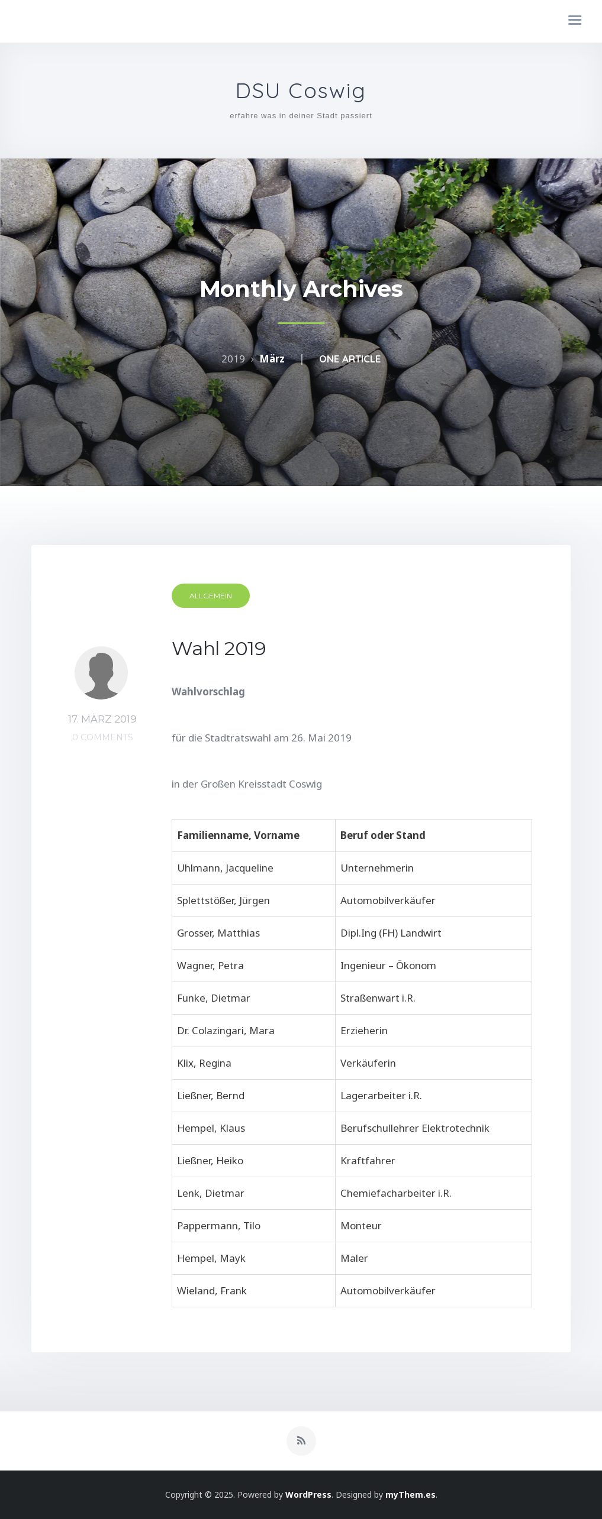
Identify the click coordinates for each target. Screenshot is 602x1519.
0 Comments (102, 737)
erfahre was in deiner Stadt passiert (301, 115)
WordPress (308, 1494)
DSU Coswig (301, 90)
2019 (233, 358)
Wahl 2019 (219, 648)
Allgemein (210, 595)
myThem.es (410, 1494)
